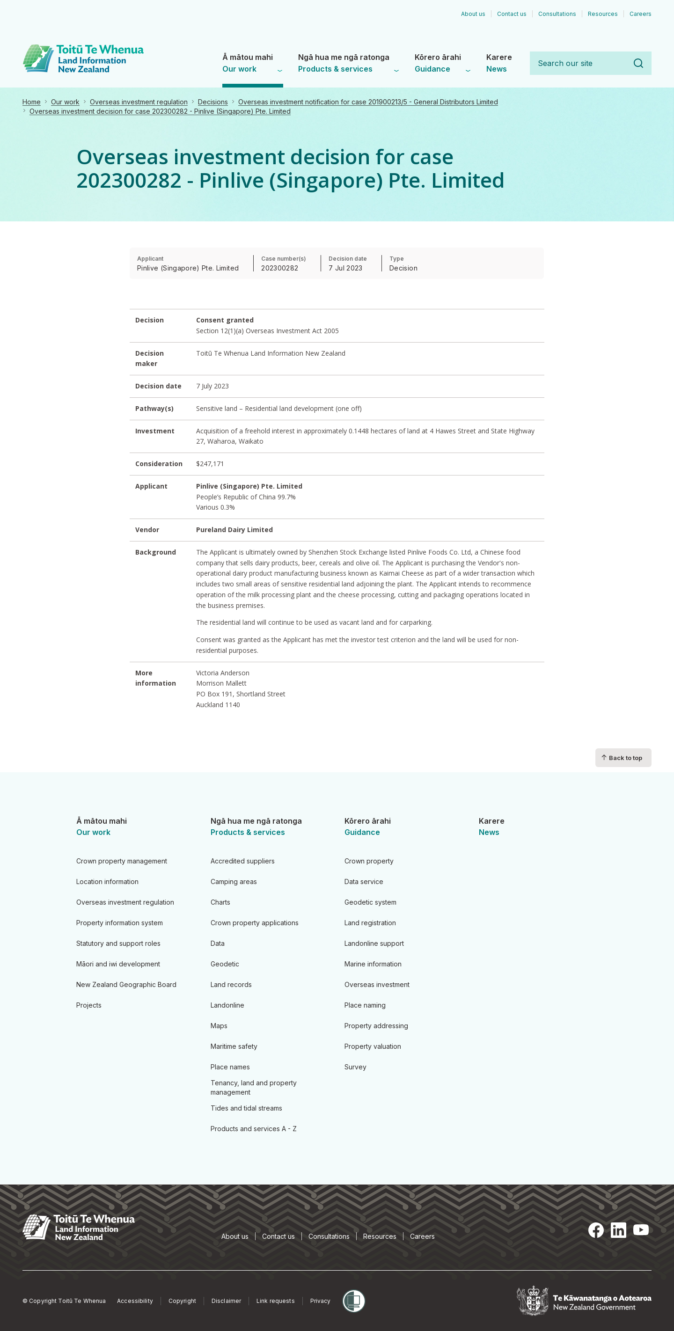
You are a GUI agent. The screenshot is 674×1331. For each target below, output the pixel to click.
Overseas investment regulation (139, 102)
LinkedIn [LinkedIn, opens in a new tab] (618, 1230)
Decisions (213, 102)
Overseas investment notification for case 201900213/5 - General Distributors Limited (368, 102)
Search (638, 63)
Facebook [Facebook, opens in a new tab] (596, 1230)
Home (31, 102)
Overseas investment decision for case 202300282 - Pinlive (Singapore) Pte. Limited (160, 111)
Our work (65, 102)
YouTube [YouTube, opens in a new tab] (641, 1230)
